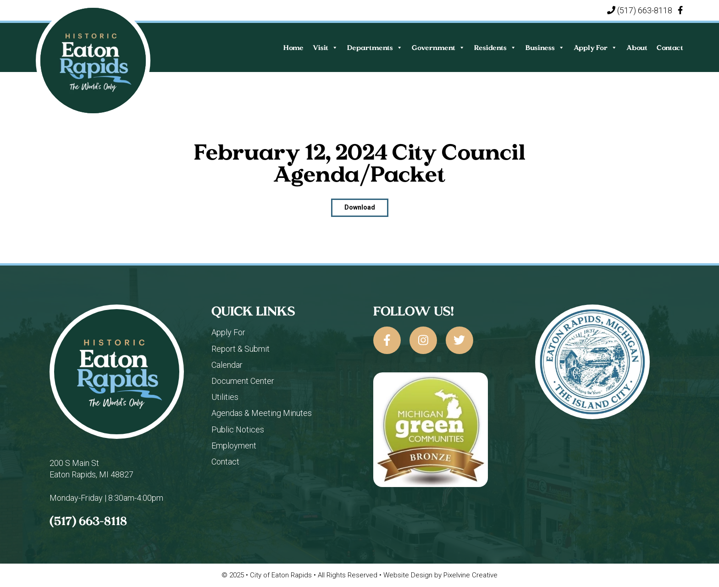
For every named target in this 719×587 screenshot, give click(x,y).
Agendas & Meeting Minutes (261, 413)
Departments (375, 47)
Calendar (227, 365)
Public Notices (237, 429)
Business (544, 47)
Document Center (242, 381)
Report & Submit (240, 349)
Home (293, 47)
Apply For (595, 47)
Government (438, 47)
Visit (325, 47)
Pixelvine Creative (470, 575)
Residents (495, 47)
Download (359, 207)
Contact (670, 47)
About (636, 47)
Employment (233, 445)
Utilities (224, 397)
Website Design (407, 575)
